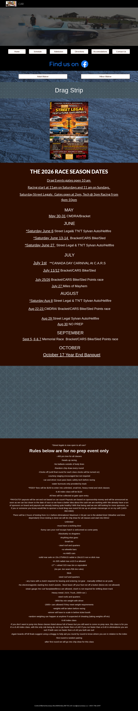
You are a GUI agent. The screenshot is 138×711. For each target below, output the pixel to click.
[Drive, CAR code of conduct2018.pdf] (69, 675)
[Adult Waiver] (43, 76)
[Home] (17, 51)
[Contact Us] (121, 51)
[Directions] (79, 51)
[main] (69, 90)
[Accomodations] (100, 51)
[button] (37, 51)
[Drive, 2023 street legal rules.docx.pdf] (69, 402)
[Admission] (58, 51)
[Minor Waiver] (105, 76)
